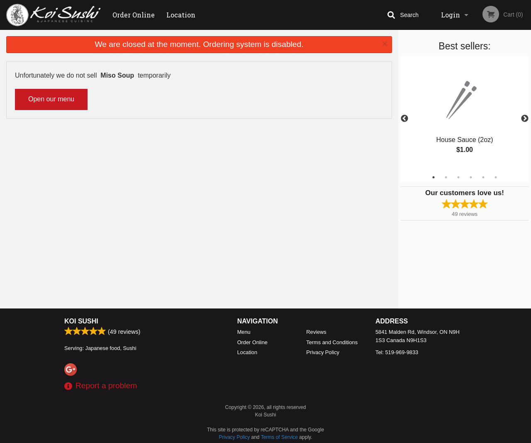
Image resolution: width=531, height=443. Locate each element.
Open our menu (51, 99)
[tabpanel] (464, 113)
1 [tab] (433, 177)
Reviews (316, 332)
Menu (244, 332)
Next (525, 119)
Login (450, 14)
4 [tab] (471, 177)
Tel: (396, 352)
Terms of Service (279, 437)
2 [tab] (446, 177)
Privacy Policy (322, 352)
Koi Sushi (81, 321)
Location (180, 14)
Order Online (133, 14)
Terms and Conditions (332, 342)
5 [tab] (483, 177)
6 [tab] (496, 177)
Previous (404, 119)
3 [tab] (458, 177)
